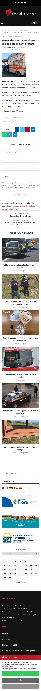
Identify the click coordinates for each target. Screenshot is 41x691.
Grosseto (14, 30)
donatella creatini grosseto (13, 117)
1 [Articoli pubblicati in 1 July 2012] (36, 557)
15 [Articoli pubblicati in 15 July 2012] (36, 565)
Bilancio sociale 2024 (10, 645)
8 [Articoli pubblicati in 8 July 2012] (36, 561)
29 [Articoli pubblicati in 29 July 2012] (36, 574)
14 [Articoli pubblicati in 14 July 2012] (31, 565)
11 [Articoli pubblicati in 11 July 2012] (15, 565)
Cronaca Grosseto (27, 30)
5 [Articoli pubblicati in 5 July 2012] (20, 561)
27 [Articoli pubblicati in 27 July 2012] (26, 574)
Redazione (11, 47)
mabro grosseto (9, 121)
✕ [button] (38, 658)
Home (4, 30)
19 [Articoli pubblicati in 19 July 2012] (20, 569)
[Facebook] (15, 3)
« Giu (18, 582)
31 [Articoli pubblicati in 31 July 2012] (10, 578)
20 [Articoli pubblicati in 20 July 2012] (26, 569)
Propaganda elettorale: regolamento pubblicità (20, 650)
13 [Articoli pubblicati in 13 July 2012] (26, 565)
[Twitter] (18, 3)
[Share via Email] (15, 134)
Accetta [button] (20, 674)
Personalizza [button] (20, 686)
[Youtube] (22, 3)
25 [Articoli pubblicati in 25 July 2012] (15, 574)
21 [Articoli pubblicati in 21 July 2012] (31, 569)
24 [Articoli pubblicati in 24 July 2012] (10, 574)
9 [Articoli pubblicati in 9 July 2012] (4, 565)
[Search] (29, 23)
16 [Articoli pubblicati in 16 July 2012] (5, 569)
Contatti (5, 634)
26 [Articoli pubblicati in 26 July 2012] (20, 574)
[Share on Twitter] (22, 129)
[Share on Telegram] (9, 134)
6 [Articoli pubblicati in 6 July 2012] (25, 561)
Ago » (23, 582)
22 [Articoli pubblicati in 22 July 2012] (36, 569)
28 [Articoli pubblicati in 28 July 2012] (31, 574)
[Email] (25, 3)
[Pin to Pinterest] (27, 129)
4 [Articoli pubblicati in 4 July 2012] (15, 561)
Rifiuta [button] (20, 680)
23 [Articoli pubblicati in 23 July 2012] (5, 574)
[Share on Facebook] (17, 129)
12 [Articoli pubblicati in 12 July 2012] (20, 565)
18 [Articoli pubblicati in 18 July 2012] (15, 569)
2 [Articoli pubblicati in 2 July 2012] (4, 561)
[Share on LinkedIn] (33, 129)
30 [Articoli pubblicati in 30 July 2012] (5, 578)
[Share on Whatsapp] (4, 134)
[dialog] (20, 673)
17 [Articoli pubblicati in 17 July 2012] (10, 569)
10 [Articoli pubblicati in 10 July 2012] (10, 565)
